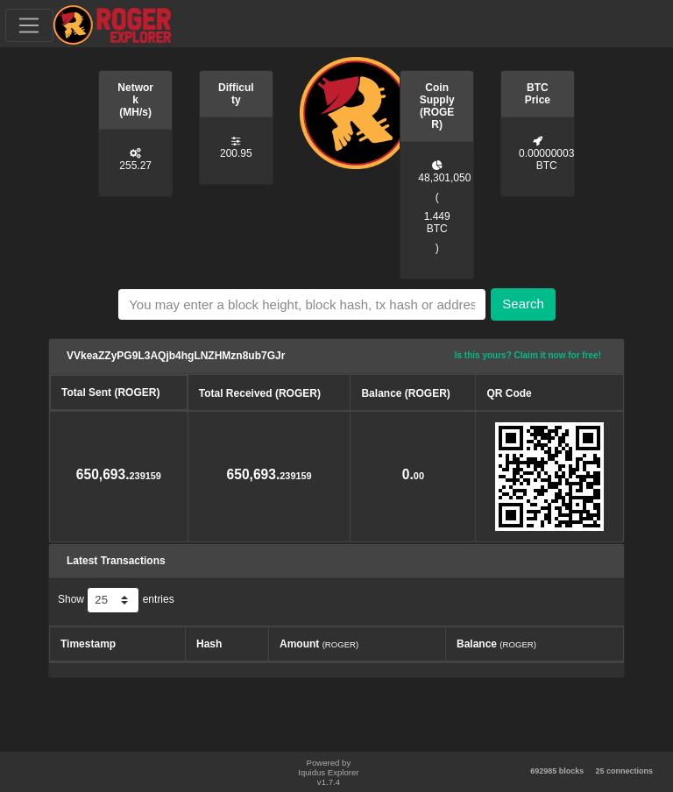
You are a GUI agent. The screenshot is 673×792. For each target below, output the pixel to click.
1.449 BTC (437, 222)
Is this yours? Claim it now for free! (528, 355)
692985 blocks (557, 771)
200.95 (236, 153)
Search (523, 303)
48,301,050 (444, 178)
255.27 (135, 165)
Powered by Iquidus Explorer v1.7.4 (328, 772)
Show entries (116, 600)
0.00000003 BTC (546, 159)
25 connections (624, 771)
